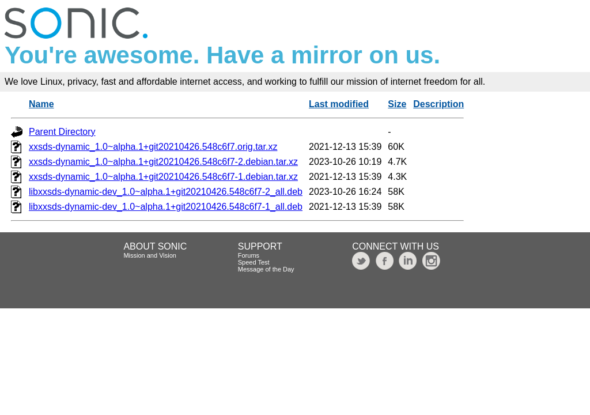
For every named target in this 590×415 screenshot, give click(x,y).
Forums (248, 255)
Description (438, 104)
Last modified (339, 104)
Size (397, 104)
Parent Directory (62, 132)
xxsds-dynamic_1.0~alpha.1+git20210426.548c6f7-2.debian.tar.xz (163, 162)
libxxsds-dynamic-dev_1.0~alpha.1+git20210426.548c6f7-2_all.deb (165, 192)
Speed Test (254, 262)
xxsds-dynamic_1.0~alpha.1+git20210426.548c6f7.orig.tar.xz (153, 147)
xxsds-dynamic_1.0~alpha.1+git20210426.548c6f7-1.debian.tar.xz (163, 177)
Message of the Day (266, 269)
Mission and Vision (149, 255)
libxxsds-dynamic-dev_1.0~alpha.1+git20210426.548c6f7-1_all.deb (165, 207)
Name (41, 104)
